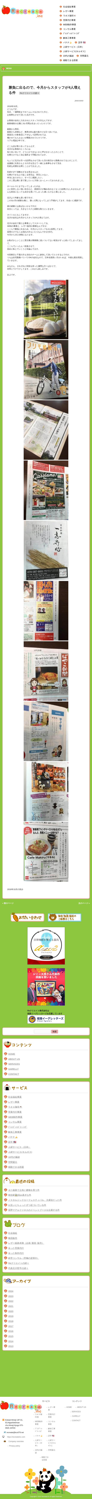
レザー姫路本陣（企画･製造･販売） (26, 1243)
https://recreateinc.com (16, 1437)
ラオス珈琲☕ (69, 15)
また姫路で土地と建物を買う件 (23, 1190)
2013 (10, 1346)
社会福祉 (12, 1233)
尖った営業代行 (16, 1248)
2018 (10, 1321)
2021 (10, 1306)
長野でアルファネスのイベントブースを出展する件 (34, 1210)
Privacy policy (14, 1446)
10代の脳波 (68, 56)
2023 (10, 1296)
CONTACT (13, 1074)
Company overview (16, 1441)
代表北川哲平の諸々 (18, 1268)
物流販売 (12, 1238)
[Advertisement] (46, 1374)
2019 (10, 1316)
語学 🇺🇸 (82, 42)
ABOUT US (14, 1059)
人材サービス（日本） (73, 47)
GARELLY (13, 1069)
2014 (10, 1341)
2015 (10, 1336)
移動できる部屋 (70, 60)
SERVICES (14, 1064)
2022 (10, 1301)
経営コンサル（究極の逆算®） (23, 1258)
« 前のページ (8, 903)
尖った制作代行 (16, 1253)
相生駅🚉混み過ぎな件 (19, 1195)
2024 (10, 1291)
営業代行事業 (69, 20)
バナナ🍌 (67, 42)
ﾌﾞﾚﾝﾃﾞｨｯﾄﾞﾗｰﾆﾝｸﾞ (71, 33)
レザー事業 (68, 11)
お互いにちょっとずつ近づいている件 (27, 1205)
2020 (10, 1311)
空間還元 (84, 56)
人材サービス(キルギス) (74, 51)
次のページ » (84, 903)
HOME (11, 1054)
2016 (10, 1331)
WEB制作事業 (69, 24)
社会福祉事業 (69, 7)
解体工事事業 (69, 38)
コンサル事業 (69, 29)
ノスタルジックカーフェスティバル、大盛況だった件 (35, 1200)
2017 (10, 1326)
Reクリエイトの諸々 (29, 93)
